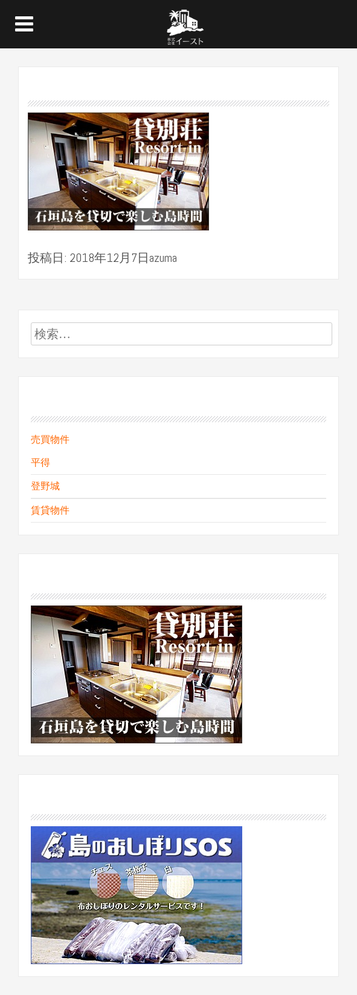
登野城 (45, 486)
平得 (40, 462)
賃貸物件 (50, 510)
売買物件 (50, 439)
